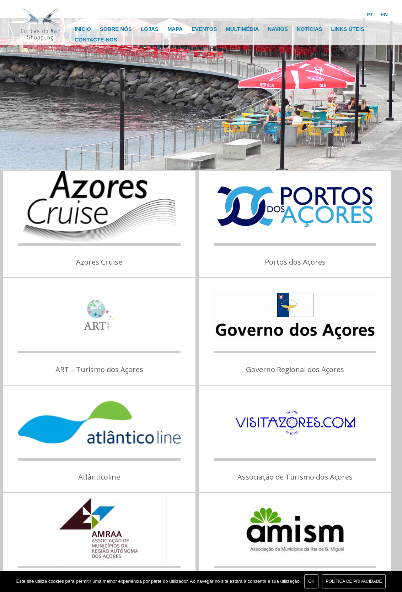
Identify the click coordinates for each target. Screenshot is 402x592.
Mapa (175, 29)
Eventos (204, 29)
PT (369, 14)
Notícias (309, 29)
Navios (278, 29)
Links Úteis (347, 29)
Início (83, 29)
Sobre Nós (116, 29)
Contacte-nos (96, 40)
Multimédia (242, 29)
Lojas (150, 29)
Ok (311, 581)
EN (384, 14)
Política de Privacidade (354, 581)
